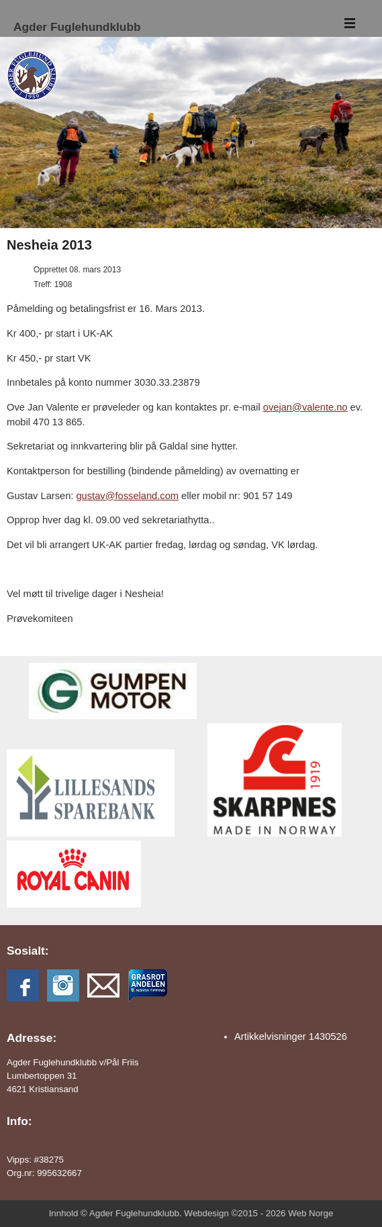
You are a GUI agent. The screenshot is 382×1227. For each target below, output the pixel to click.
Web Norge (310, 1213)
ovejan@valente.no (305, 407)
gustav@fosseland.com (127, 495)
